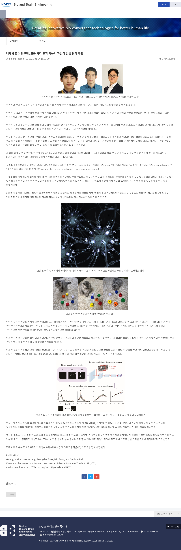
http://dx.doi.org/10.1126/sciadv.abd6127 (48, 467)
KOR (164, 4)
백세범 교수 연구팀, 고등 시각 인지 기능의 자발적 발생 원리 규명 (44, 53)
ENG (175, 4)
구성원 (68, 14)
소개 (18, 14)
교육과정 (94, 14)
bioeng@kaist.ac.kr (53, 534)
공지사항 (143, 14)
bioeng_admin (16, 58)
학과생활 (118, 14)
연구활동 (44, 14)
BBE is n (168, 13)
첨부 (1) (12, 483)
